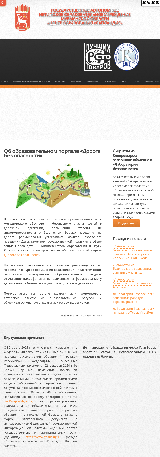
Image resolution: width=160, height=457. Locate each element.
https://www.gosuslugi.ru (43, 437)
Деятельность (76, 81)
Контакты (124, 81)
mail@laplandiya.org (18, 401)
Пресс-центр (60, 81)
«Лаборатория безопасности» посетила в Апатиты (132, 283)
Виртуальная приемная (24, 337)
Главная (4, 81)
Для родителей (109, 81)
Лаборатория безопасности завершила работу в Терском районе (133, 298)
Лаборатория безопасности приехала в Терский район (133, 311)
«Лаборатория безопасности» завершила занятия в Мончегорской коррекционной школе (133, 252)
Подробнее (126, 223)
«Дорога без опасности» (22, 255)
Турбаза (137, 81)
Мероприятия (92, 81)
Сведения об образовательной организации (31, 81)
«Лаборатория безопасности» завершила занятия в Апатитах (133, 269)
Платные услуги (152, 81)
